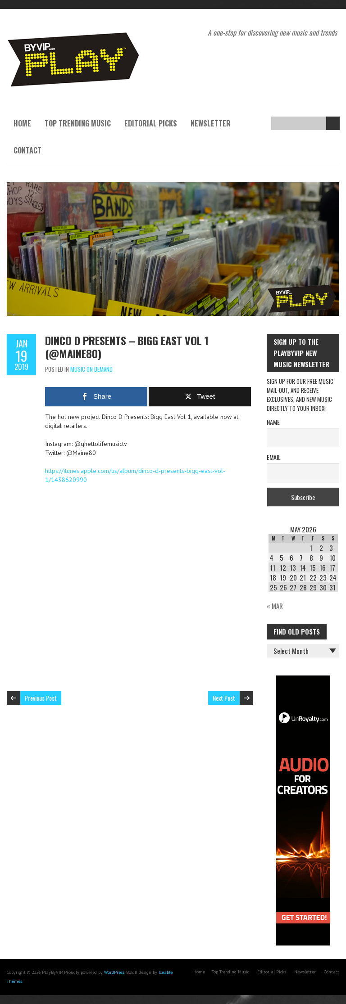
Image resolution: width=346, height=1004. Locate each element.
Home (22, 123)
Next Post (224, 697)
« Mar (275, 606)
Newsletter (211, 123)
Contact (27, 150)
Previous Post (41, 697)
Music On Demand (91, 369)
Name (273, 422)
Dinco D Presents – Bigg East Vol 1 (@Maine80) (127, 346)
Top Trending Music (78, 123)
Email (274, 457)
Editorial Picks (150, 123)
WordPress (114, 972)
